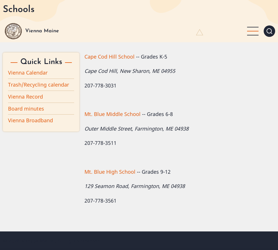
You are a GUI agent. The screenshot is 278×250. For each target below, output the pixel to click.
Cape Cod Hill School (109, 56)
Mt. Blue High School (109, 171)
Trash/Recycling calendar (38, 84)
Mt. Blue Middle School (112, 114)
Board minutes (26, 108)
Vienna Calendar (28, 72)
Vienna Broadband (30, 120)
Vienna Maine (42, 31)
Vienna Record (25, 96)
